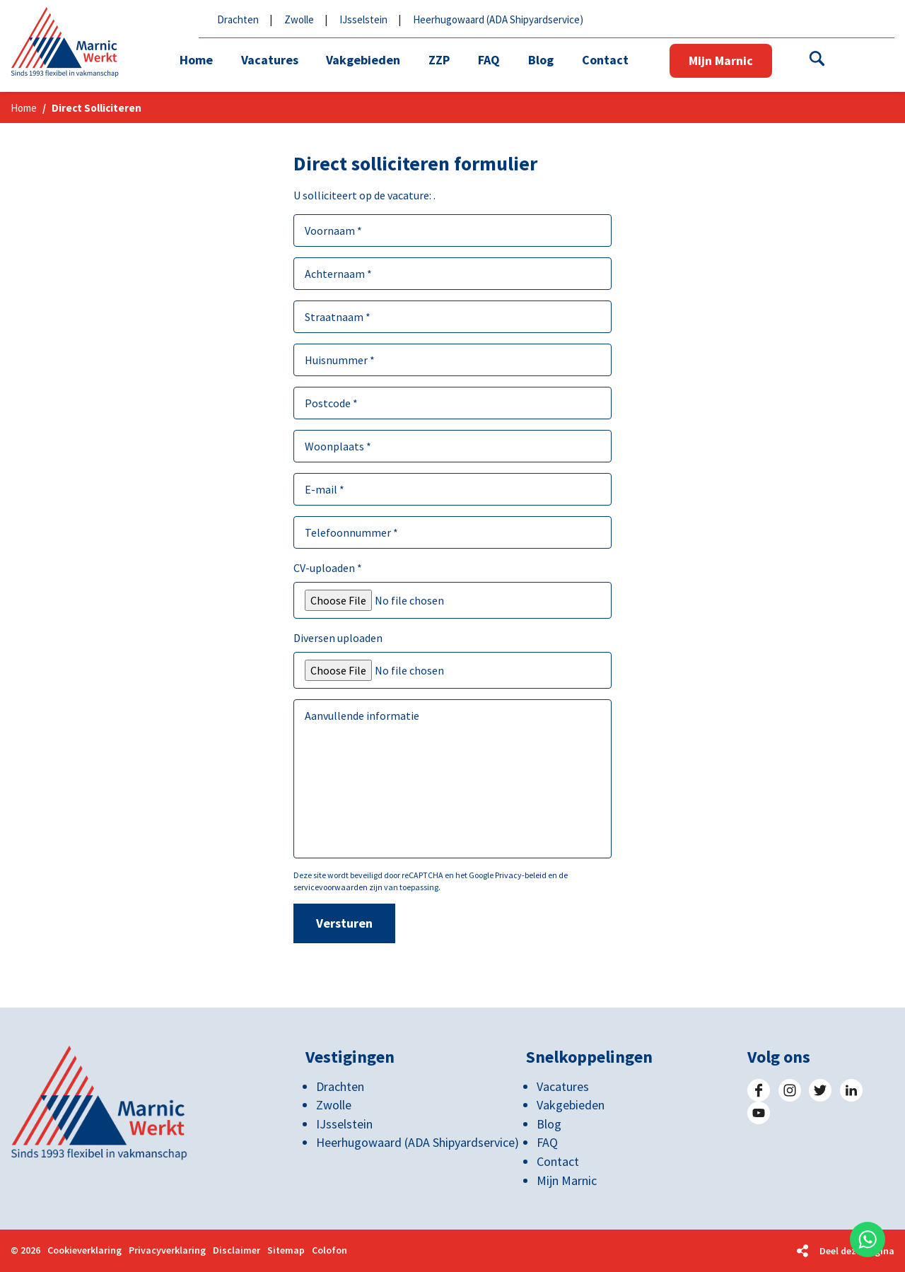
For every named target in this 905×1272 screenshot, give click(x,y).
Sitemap (286, 1251)
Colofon (329, 1251)
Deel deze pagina (856, 1250)
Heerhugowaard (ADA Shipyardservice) (498, 19)
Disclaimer (236, 1251)
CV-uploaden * (327, 568)
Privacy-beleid (521, 875)
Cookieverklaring (84, 1251)
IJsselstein (363, 19)
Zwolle (299, 19)
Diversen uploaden (338, 638)
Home (24, 108)
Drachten (238, 19)
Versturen (344, 923)
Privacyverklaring (167, 1251)
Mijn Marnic (722, 60)
